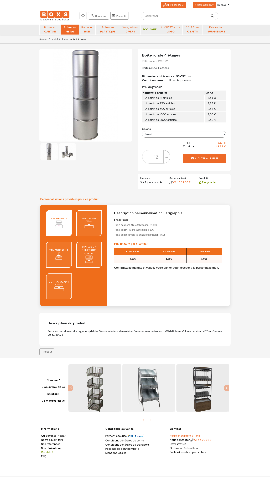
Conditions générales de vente (124, 442)
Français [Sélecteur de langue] (222, 4)
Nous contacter (180, 441)
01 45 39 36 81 (173, 5)
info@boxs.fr (204, 5)
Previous (70, 389)
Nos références (50, 445)
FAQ (43, 457)
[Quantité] (156, 158)
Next (227, 389)
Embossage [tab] (88, 223)
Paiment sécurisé (124, 437)
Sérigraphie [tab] (59, 223)
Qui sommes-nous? (53, 437)
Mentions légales (115, 454)
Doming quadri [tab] (59, 287)
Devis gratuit (178, 445)
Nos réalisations (51, 449)
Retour (46, 353)
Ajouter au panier (205, 159)
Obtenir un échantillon (184, 449)
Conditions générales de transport (127, 446)
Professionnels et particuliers (188, 453)
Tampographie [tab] (59, 255)
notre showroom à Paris (185, 437)
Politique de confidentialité (122, 450)
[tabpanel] (95, 389)
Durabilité (47, 453)
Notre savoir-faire (52, 441)
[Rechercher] (123, 16)
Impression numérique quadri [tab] (88, 255)
